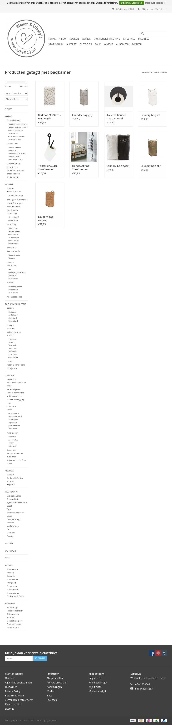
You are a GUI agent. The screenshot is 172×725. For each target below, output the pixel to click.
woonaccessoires (14, 296)
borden (10, 308)
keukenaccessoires (15, 170)
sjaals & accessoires (15, 392)
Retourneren (13, 614)
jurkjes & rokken (14, 396)
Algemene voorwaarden (18, 682)
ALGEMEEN (122, 44)
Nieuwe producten (57, 682)
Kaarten (10, 522)
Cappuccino (13, 357)
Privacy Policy (12, 691)
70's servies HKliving (107, 38)
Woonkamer (12, 579)
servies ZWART (14, 156)
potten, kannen (14, 332)
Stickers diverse (14, 495)
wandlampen (13, 240)
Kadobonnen (13, 627)
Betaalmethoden (14, 695)
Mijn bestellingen (98, 682)
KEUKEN (74, 38)
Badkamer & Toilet (15, 596)
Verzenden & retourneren (19, 699)
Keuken (10, 572)
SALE (98, 44)
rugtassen (12, 422)
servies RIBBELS (14, 147)
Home (52, 38)
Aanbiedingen (54, 686)
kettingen (12, 446)
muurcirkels (13, 293)
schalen (10, 325)
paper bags (12, 213)
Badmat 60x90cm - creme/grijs (49, 116)
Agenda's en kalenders (17, 502)
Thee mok (12, 345)
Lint (8, 529)
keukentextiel (13, 177)
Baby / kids (11, 450)
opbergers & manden (17, 199)
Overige (10, 536)
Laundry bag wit (150, 115)
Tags (152, 72)
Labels (9, 506)
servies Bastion (13, 163)
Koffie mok (12, 351)
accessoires (12, 428)
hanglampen (13, 237)
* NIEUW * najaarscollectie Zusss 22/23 (16, 382)
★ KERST (71, 44)
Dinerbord (12, 318)
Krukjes (10, 481)
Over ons (10, 678)
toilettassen (13, 278)
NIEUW (62, 38)
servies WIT (12, 150)
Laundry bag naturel (45, 218)
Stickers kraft (13, 499)
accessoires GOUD (15, 160)
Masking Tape (13, 526)
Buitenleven (12, 569)
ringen (11, 443)
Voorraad (11, 617)
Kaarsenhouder (14, 255)
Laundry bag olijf (151, 166)
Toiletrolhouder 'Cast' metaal (47, 167)
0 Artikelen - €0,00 (123, 9)
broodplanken (13, 173)
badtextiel (12, 275)
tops (9, 403)
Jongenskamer (13, 593)
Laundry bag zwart (118, 166)
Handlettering (13, 519)
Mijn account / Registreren (152, 9)
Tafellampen (13, 228)
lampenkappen (14, 231)
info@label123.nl (144, 688)
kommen (11, 328)
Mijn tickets (95, 686)
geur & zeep (12, 167)
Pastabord (12, 312)
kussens (10, 188)
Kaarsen (11, 258)
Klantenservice (13, 704)
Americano (12, 354)
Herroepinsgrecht (15, 610)
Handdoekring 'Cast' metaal (80, 167)
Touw (9, 509)
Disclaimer (11, 686)
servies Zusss (12, 143)
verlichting (11, 224)
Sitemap (9, 708)
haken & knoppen (15, 203)
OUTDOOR (86, 44)
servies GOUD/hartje (16, 153)
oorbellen (12, 437)
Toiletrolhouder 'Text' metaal (116, 116)
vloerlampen (13, 243)
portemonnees (14, 426)
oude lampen (13, 234)
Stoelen (10, 474)
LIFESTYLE (129, 38)
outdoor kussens (15, 287)
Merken (137, 44)
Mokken (10, 335)
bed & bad (11, 265)
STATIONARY (55, 44)
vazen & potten (14, 191)
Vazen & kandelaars (16, 364)
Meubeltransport (14, 620)
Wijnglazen (12, 368)
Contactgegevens (14, 624)
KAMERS (108, 44)
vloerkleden (12, 210)
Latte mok (12, 348)
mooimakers (12, 432)
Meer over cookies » (155, 3)
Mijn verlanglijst (97, 691)
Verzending (12, 607)
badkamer (161, 72)
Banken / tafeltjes (15, 478)
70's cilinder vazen (15, 196)
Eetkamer (11, 576)
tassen (9, 409)
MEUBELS (143, 38)
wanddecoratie (14, 206)
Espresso (12, 339)
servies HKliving (14, 120)
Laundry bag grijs (82, 115)
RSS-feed (52, 699)
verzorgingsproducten (17, 272)
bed (9, 269)
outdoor (10, 282)
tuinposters (13, 290)
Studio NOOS (13, 413)
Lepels (10, 361)
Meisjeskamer (13, 589)
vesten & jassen (14, 389)
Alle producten (55, 678)
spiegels (10, 262)
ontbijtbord (13, 315)
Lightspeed (51, 720)
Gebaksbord (13, 321)
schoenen (11, 406)
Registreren (95, 678)
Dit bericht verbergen (131, 3)
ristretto (11, 342)
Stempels (11, 532)
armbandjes (13, 440)
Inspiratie (11, 484)
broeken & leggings (15, 399)
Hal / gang (11, 582)
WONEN (86, 38)
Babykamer (12, 586)
